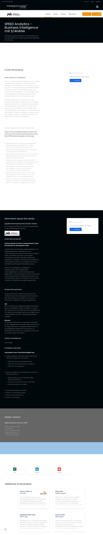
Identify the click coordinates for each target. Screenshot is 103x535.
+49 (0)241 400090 (7, 1)
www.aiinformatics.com (12, 435)
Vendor (55, 14)
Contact (86, 1)
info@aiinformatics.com (12, 433)
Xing (13, 471)
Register (98, 1)
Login (92, 1)
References (72, 14)
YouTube (51, 471)
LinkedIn (32, 471)
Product (47, 14)
